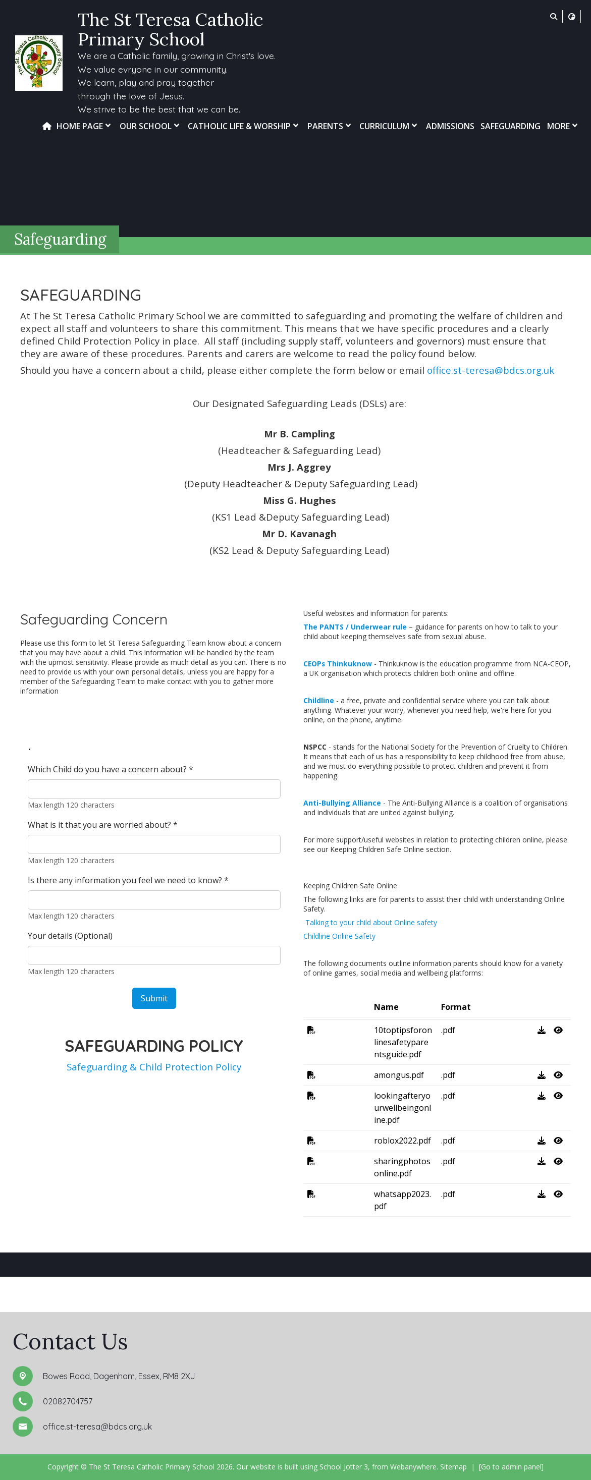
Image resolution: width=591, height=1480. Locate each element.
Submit (154, 998)
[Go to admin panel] (511, 1466)
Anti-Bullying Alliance (342, 803)
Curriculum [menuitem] (389, 126)
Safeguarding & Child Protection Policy (154, 1066)
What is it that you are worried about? (103, 824)
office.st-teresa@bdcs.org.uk (490, 370)
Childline (318, 700)
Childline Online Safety (339, 936)
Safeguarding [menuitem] (510, 126)
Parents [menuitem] (330, 126)
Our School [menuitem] (151, 126)
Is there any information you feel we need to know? (128, 880)
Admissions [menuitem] (450, 126)
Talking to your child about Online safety (370, 922)
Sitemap (453, 1466)
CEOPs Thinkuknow (337, 663)
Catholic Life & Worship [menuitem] (244, 126)
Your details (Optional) (70, 935)
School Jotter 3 (343, 1466)
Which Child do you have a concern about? (110, 769)
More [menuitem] (563, 126)
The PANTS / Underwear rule (355, 627)
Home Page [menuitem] (85, 126)
